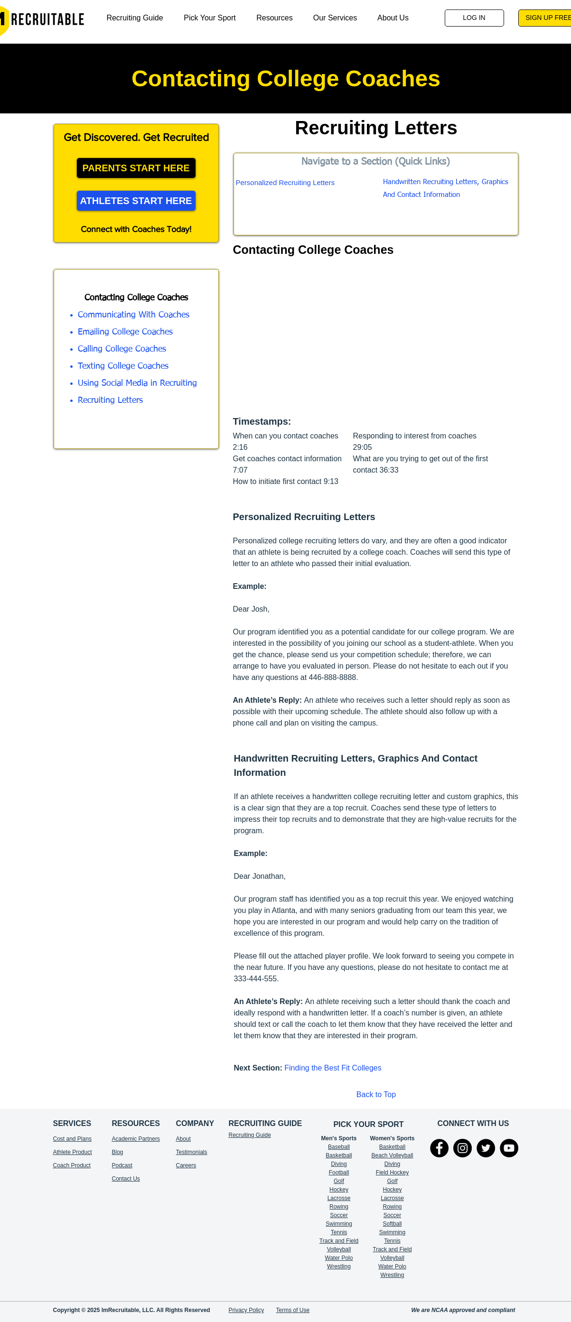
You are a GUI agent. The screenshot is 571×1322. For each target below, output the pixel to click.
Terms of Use (293, 1310)
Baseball (339, 1147)
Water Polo (339, 1258)
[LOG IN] (474, 18)
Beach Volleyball (392, 1155)
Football (339, 1172)
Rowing (338, 1206)
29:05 (362, 447)
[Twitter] (486, 1148)
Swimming (339, 1223)
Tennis (339, 1232)
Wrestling (339, 1266)
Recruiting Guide (250, 1135)
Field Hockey (392, 1172)
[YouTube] (509, 1148)
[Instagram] (462, 1148)
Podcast (122, 1165)
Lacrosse (339, 1198)
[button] (274, 18)
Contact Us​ (126, 1178)
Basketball (339, 1155)
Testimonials (191, 1152)
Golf (339, 1181)
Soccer (338, 1215)
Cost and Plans (72, 1139)
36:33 (389, 470)
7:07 (240, 470)
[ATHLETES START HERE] (136, 201)
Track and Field (338, 1241)
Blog (117, 1152)
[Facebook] (439, 1148)
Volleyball (392, 1258)
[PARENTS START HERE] (136, 168)
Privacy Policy (246, 1310)
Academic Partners (136, 1139)
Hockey (392, 1189)
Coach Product (72, 1165)
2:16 (240, 447)
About (183, 1139)
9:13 (331, 481)
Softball (392, 1223)
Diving (338, 1164)
